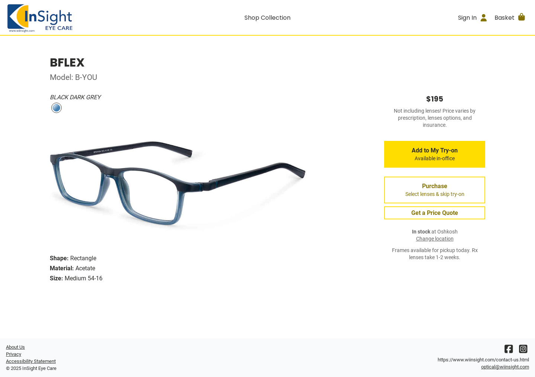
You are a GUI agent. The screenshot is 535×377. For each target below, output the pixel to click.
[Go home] (71, 17)
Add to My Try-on (434, 154)
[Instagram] (523, 351)
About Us (15, 347)
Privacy (13, 354)
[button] (510, 17)
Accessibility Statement (31, 361)
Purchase (434, 190)
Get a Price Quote (434, 212)
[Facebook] (509, 351)
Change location (435, 239)
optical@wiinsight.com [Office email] (505, 367)
